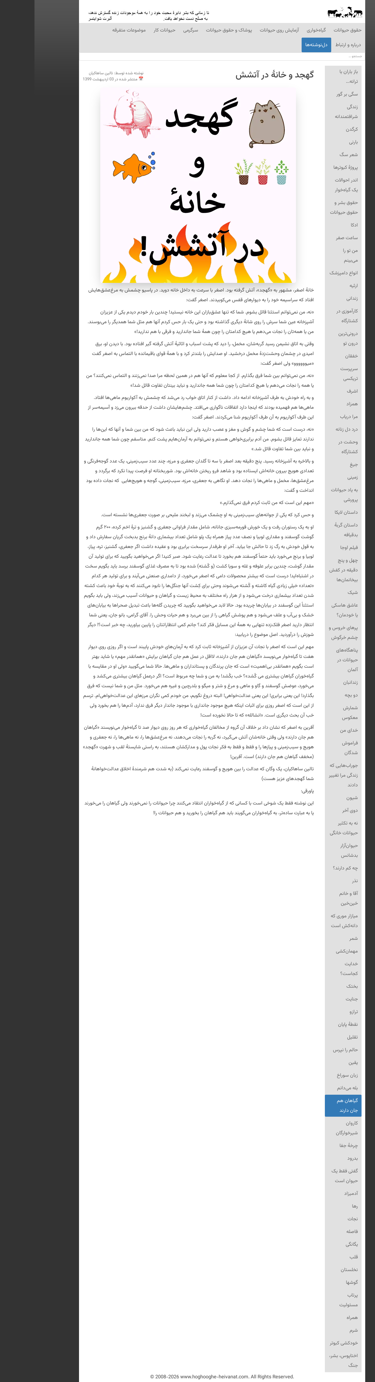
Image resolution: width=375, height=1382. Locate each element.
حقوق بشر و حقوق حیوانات (309, 207)
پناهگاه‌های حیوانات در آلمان (312, 660)
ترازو (319, 1012)
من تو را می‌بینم (315, 255)
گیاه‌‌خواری (281, 30)
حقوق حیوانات (313, 30)
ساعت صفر (312, 238)
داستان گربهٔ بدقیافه (311, 530)
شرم (319, 1330)
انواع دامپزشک (309, 273)
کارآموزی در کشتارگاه (312, 316)
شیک (318, 593)
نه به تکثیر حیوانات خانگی (309, 828)
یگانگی (317, 1244)
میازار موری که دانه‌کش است (309, 921)
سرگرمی (156, 30)
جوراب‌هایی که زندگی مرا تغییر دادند (308, 775)
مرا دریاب (314, 417)
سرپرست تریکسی (314, 374)
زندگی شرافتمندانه (311, 112)
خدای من (314, 730)
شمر (319, 939)
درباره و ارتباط (314, 45)
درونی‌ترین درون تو (313, 338)
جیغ (319, 465)
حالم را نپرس (310, 1050)
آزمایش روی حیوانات (244, 30)
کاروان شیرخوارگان (312, 1128)
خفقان (317, 356)
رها (320, 1206)
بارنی (319, 142)
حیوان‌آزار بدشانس (314, 850)
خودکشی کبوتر (309, 1343)
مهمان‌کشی (312, 951)
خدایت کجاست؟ (314, 969)
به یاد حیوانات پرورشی (309, 495)
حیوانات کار (130, 30)
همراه (317, 1318)
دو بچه (316, 695)
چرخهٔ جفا (314, 1146)
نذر (320, 881)
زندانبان (316, 682)
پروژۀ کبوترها (311, 167)
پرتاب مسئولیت (314, 1300)
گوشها (317, 1282)
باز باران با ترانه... (314, 77)
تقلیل (318, 1037)
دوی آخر (315, 810)
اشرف (317, 391)
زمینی (318, 477)
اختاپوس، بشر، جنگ (309, 1361)
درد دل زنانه (312, 429)
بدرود (318, 1158)
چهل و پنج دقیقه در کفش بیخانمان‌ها (309, 570)
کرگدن (317, 129)
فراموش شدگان (315, 748)
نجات (318, 1219)
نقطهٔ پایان (313, 1024)
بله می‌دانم (313, 1088)
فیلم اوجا (314, 548)
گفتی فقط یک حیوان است (310, 1176)
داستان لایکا (311, 512)
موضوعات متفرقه (94, 30)
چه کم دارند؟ (310, 868)
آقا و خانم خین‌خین (314, 898)
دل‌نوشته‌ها (282, 45)
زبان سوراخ (312, 1075)
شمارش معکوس (315, 713)
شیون (317, 798)
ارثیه (319, 286)
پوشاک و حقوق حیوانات (194, 30)
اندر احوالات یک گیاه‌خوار (311, 185)
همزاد (317, 404)
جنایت (317, 999)
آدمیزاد (316, 1194)
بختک (317, 986)
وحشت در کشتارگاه (313, 447)
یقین (318, 1063)
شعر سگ (314, 155)
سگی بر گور (312, 94)
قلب (319, 1257)
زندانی (317, 298)
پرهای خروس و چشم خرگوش (308, 633)
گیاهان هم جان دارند (312, 1105)
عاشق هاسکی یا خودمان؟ (310, 610)
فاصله (317, 1232)
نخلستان (314, 1270)
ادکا (319, 225)
